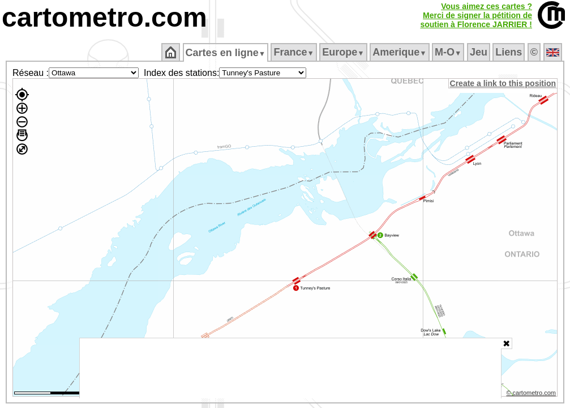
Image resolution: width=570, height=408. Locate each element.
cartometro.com (104, 17)
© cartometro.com (532, 394)
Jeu (479, 52)
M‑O (449, 52)
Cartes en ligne (226, 52)
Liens (509, 52)
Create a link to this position (503, 83)
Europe (344, 52)
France (295, 52)
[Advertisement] (290, 368)
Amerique (400, 52)
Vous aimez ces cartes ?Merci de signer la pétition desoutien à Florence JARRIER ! (476, 15)
